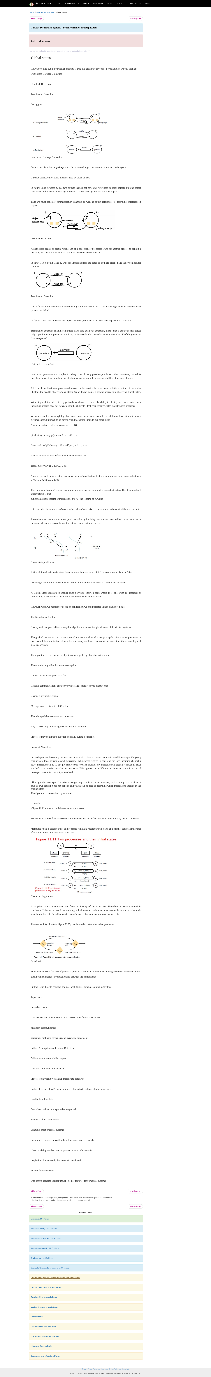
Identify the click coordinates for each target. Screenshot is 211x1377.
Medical (86, 3)
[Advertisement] (164, 51)
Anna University (72, 3)
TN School (120, 3)
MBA (109, 3)
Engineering (98, 3)
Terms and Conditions (100, 1369)
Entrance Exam (135, 3)
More (147, 3)
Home (31, 12)
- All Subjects (44, 1228)
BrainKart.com (44, 3)
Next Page (135, 18)
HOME (58, 3)
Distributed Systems (45, 12)
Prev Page (36, 18)
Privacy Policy (87, 1369)
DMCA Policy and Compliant (119, 1369)
